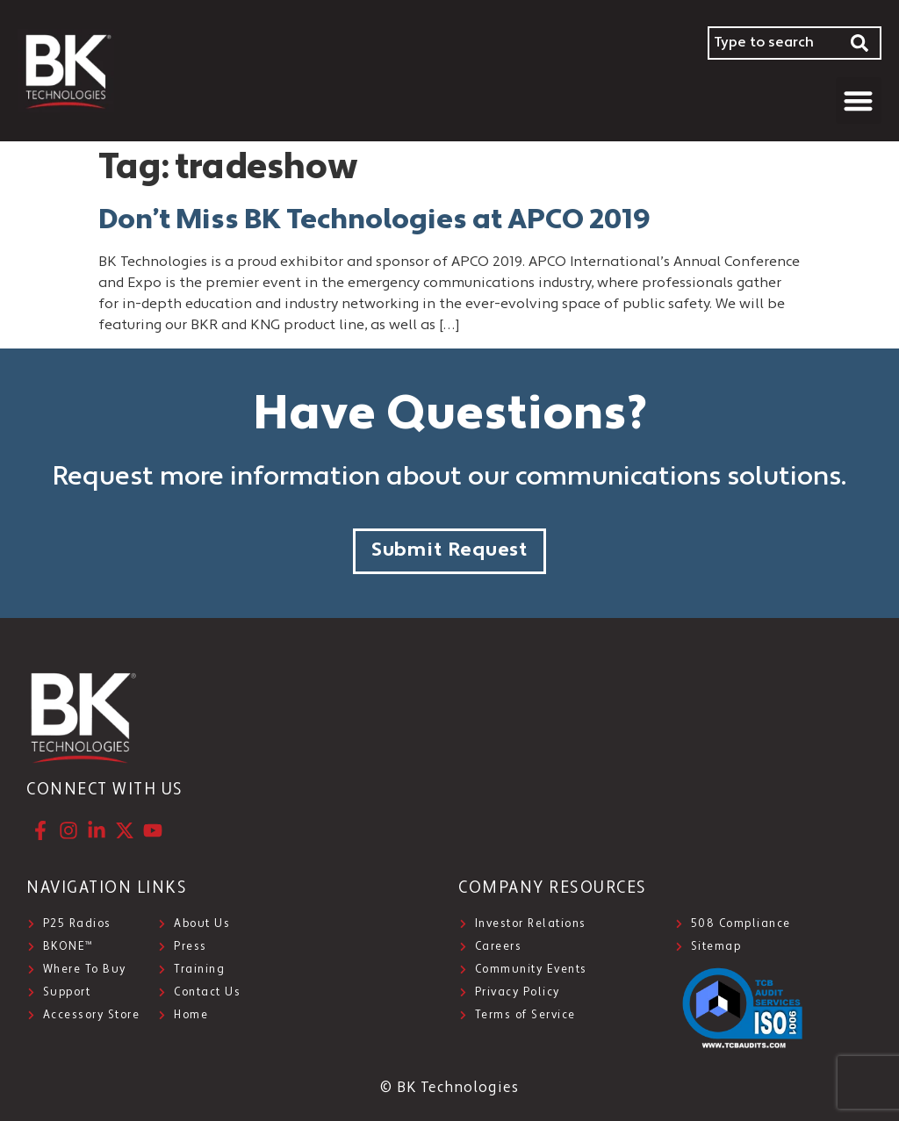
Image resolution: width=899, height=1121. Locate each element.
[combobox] (773, 43)
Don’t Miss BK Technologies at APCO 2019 (374, 221)
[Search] (860, 43)
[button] (859, 100)
